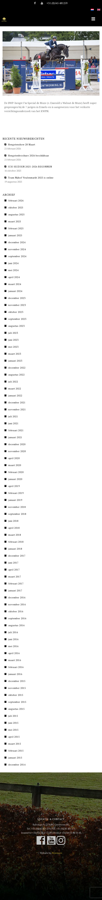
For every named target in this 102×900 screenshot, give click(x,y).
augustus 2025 (16, 214)
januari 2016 (15, 674)
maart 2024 (14, 284)
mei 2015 (13, 729)
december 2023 (17, 298)
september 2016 (17, 618)
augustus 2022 (16, 374)
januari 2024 (15, 291)
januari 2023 (15, 360)
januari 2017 (15, 590)
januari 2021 (15, 437)
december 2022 (17, 367)
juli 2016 (13, 632)
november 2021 (17, 409)
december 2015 (17, 681)
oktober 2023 (15, 312)
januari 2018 (15, 548)
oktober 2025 (15, 207)
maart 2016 (14, 660)
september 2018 (17, 513)
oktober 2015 (15, 695)
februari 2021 (16, 430)
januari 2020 (15, 479)
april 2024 (14, 277)
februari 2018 (16, 541)
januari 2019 (15, 500)
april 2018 (14, 527)
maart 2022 (14, 388)
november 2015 (17, 688)
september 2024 (17, 256)
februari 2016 (16, 667)
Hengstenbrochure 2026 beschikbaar (28, 155)
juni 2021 (13, 423)
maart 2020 (14, 465)
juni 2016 (13, 639)
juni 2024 (13, 263)
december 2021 (17, 402)
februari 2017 (16, 583)
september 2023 (17, 318)
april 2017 (14, 569)
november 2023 (17, 305)
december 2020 (17, 444)
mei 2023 (13, 346)
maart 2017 (14, 576)
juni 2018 (13, 520)
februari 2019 (16, 493)
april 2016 (14, 653)
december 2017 (17, 555)
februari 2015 (16, 750)
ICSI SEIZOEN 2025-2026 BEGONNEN (30, 166)
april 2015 (14, 736)
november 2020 (17, 451)
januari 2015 (15, 757)
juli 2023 (13, 332)
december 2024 (17, 242)
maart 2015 (14, 743)
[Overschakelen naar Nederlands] (92, 8)
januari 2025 (15, 235)
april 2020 (14, 458)
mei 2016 (13, 646)
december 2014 (17, 764)
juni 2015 (13, 722)
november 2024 (17, 249)
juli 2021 (13, 416)
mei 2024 (13, 270)
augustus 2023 (16, 325)
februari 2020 (16, 472)
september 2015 (17, 701)
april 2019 (14, 486)
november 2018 (17, 507)
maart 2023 (14, 353)
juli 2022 (13, 381)
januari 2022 (15, 395)
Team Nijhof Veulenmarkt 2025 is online (31, 177)
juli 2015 (13, 715)
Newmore (57, 852)
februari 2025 (16, 228)
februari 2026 (16, 200)
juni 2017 (13, 562)
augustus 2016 (16, 625)
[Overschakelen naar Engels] (99, 8)
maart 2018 (14, 534)
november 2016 (17, 604)
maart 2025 (14, 221)
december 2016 (17, 597)
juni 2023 (13, 339)
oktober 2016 (15, 611)
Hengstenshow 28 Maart (21, 144)
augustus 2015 (16, 708)
